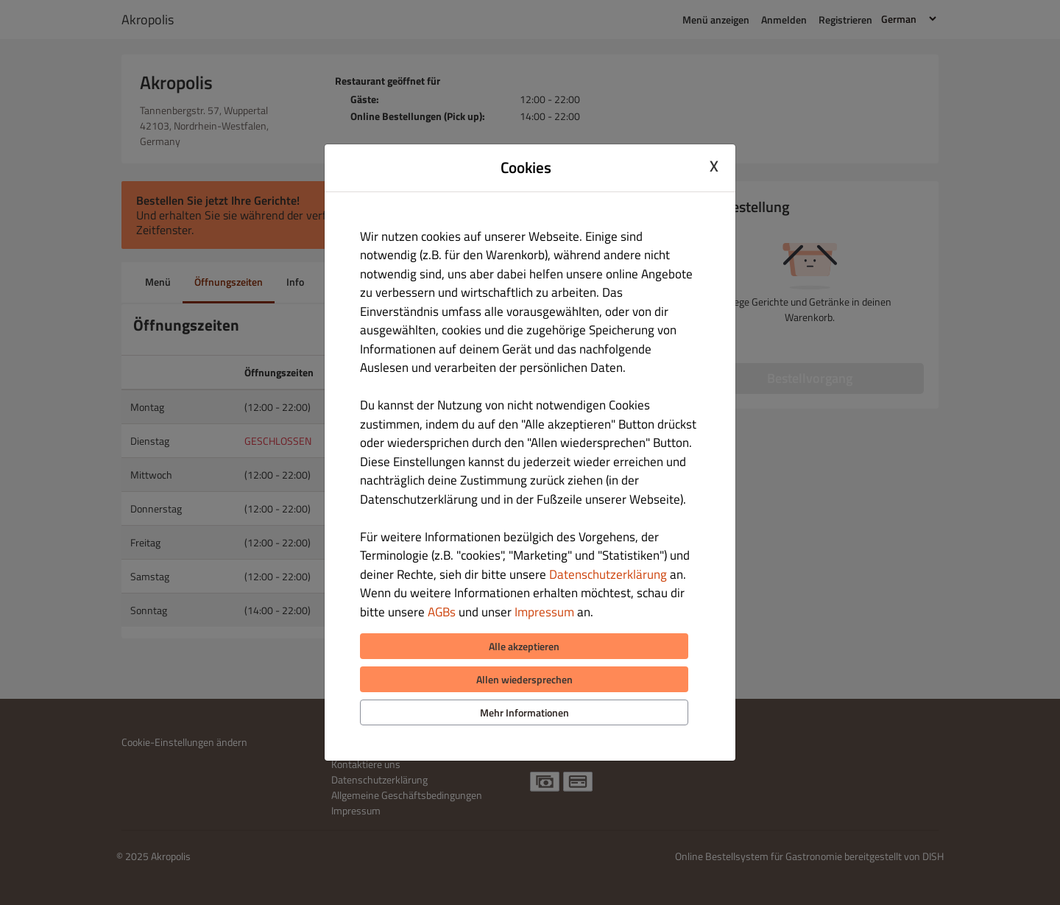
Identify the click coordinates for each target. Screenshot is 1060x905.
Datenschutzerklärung (608, 574)
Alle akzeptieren (524, 646)
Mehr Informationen (524, 712)
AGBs (442, 611)
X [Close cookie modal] (714, 166)
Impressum (544, 611)
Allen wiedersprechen (524, 679)
